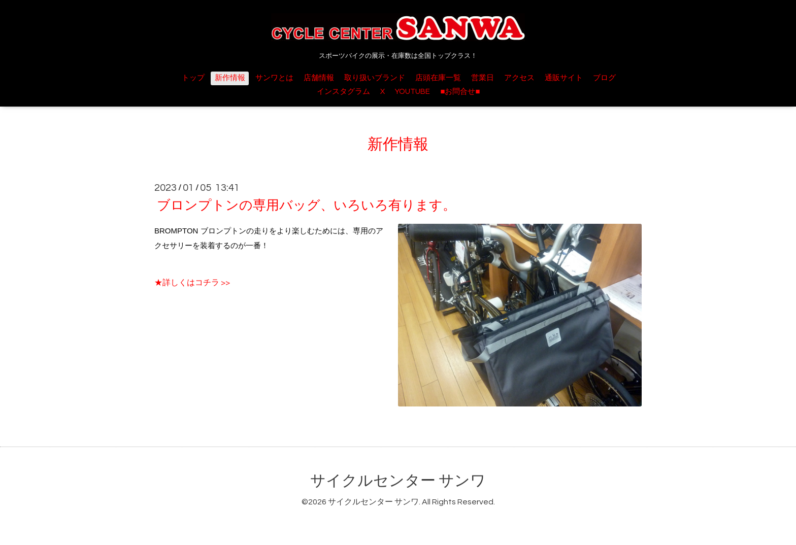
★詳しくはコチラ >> (192, 283)
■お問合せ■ (460, 91)
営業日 (482, 78)
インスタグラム (343, 91)
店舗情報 (319, 78)
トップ (193, 78)
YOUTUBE (412, 91)
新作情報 (230, 78)
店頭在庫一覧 (438, 78)
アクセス (519, 78)
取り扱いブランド (374, 78)
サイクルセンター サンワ (398, 481)
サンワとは (274, 78)
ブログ (604, 78)
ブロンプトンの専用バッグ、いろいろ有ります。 (306, 205)
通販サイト (564, 78)
